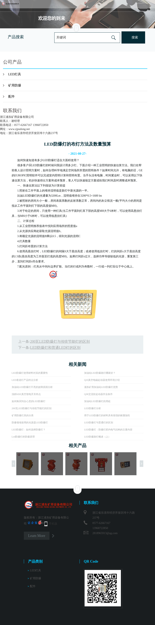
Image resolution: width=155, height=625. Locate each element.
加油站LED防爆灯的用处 (97, 401)
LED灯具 (14, 74)
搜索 (135, 37)
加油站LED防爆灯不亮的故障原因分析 (32, 387)
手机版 (53, 523)
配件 (11, 96)
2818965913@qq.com (105, 533)
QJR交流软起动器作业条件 (98, 394)
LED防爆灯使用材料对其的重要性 (30, 373)
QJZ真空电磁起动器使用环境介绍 (102, 380)
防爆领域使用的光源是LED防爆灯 (30, 422)
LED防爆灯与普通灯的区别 (98, 422)
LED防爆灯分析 (92, 408)
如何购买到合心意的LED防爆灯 (28, 401)
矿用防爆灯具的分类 (23, 415)
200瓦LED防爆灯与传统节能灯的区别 (60, 342)
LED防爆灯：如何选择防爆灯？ (28, 429)
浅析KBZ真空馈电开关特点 (26, 394)
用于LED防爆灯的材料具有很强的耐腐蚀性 (107, 415)
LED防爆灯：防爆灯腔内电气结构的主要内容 (108, 429)
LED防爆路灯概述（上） (97, 436)
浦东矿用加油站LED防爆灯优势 (101, 387)
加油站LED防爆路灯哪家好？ (99, 373)
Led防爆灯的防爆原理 (23, 436)
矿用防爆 (14, 85)
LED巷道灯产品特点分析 (25, 380)
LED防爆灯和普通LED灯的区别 (55, 348)
